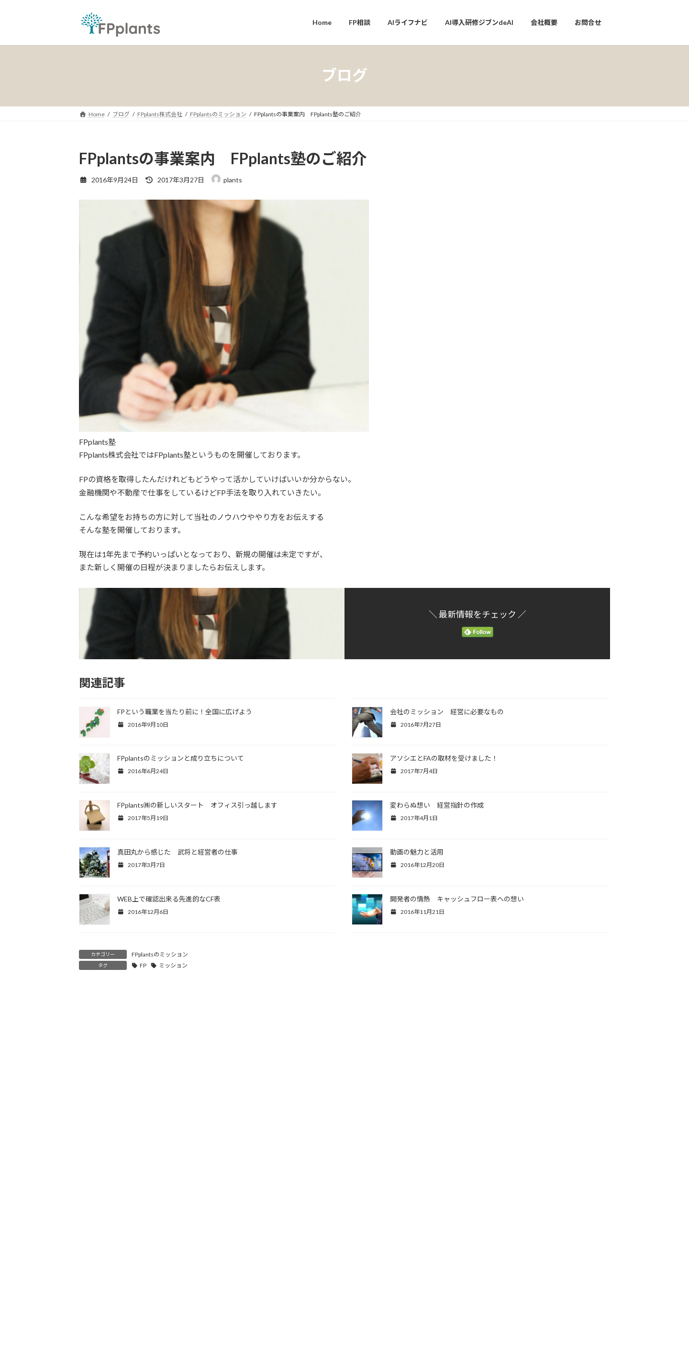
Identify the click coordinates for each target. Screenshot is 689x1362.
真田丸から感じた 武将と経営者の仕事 (177, 852)
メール (95, 1229)
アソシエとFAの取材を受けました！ (444, 758)
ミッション (173, 965)
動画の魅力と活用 (417, 852)
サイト (90, 1279)
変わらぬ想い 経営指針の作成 (437, 805)
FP (143, 965)
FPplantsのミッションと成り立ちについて (180, 758)
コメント (99, 1050)
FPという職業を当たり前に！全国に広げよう (184, 712)
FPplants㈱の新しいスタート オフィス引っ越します (197, 805)
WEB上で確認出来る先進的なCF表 (169, 899)
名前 (91, 1179)
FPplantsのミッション (160, 954)
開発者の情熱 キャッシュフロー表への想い (457, 899)
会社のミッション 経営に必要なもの (447, 712)
